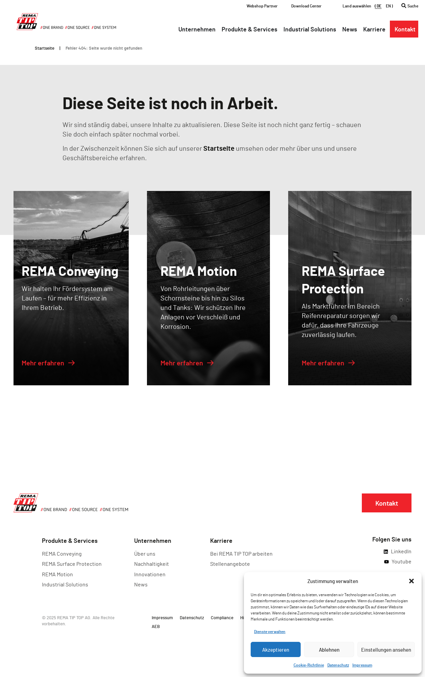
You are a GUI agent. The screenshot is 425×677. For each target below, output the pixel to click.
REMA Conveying (62, 553)
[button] (411, 581)
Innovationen (150, 574)
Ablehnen (329, 650)
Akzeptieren (275, 650)
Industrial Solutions (65, 584)
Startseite (44, 48)
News (141, 584)
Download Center (306, 5)
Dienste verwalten (269, 631)
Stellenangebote (230, 563)
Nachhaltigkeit (151, 563)
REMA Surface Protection (72, 563)
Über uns (144, 553)
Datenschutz (338, 664)
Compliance (222, 617)
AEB (156, 626)
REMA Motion (57, 574)
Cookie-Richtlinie (309, 664)
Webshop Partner (262, 5)
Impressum (362, 664)
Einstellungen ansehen (386, 650)
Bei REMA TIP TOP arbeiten (241, 553)
